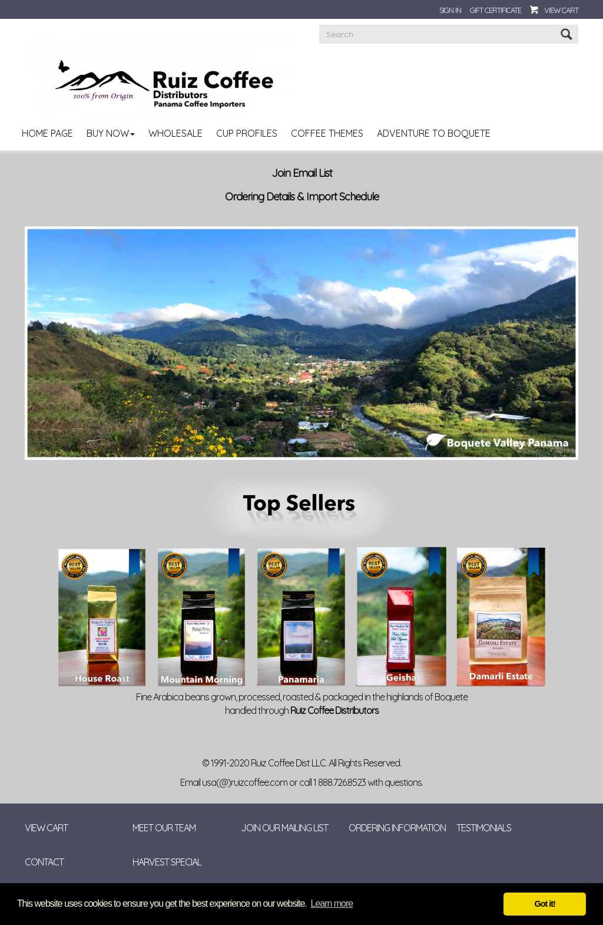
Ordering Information (397, 828)
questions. (404, 782)
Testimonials (483, 828)
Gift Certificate (495, 10)
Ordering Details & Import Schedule (302, 197)
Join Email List (301, 173)
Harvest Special (166, 862)
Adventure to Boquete (434, 133)
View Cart (561, 10)
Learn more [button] (331, 903)
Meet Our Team (164, 828)
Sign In (450, 10)
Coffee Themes (327, 133)
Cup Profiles (246, 133)
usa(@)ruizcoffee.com (244, 782)
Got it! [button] (545, 903)
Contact (44, 862)
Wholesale (175, 133)
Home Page (47, 133)
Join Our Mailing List (284, 828)
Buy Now (111, 133)
